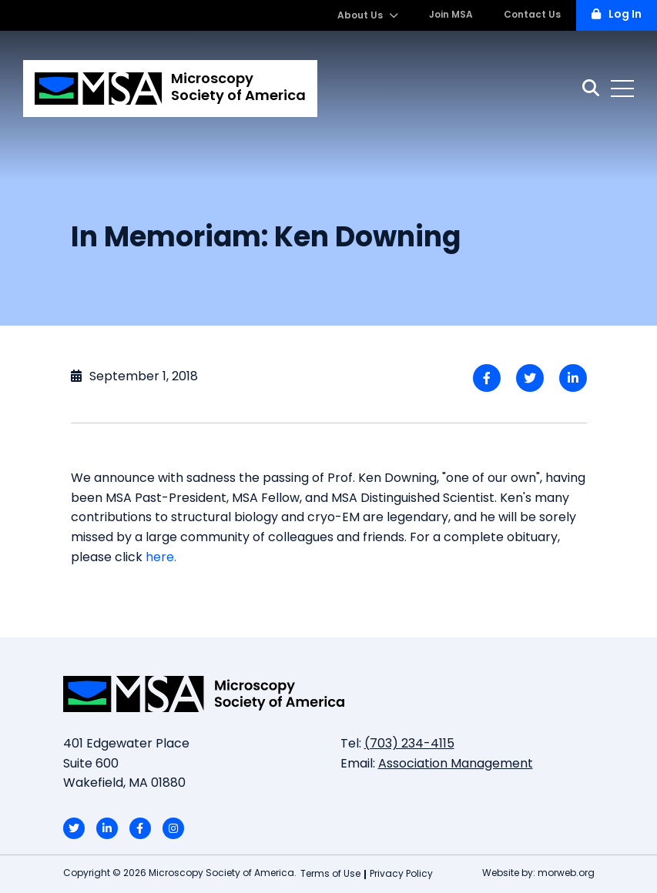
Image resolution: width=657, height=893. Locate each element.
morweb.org (566, 873)
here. (161, 558)
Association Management (455, 764)
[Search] (590, 88)
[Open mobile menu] (622, 88)
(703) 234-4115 (409, 744)
